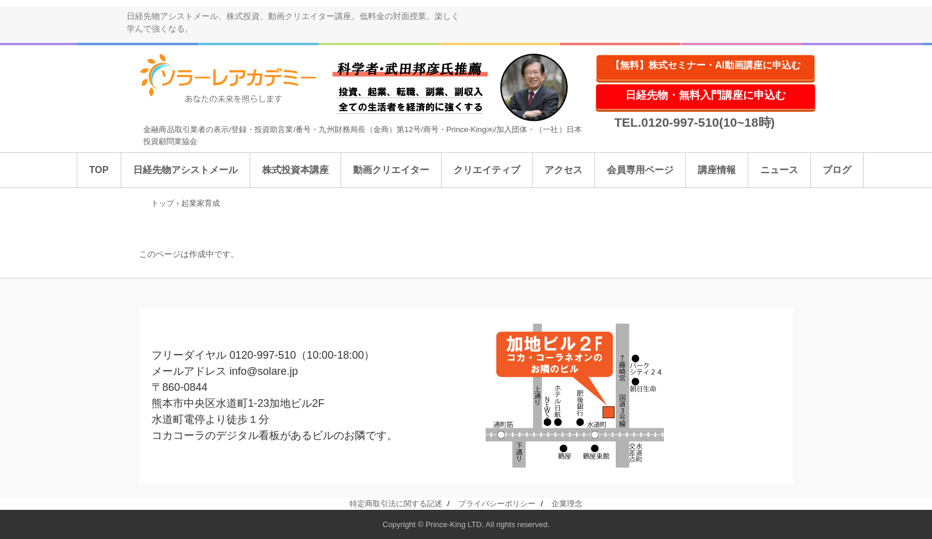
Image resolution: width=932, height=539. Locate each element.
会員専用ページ (640, 170)
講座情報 (717, 170)
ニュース (779, 170)
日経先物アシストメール (185, 170)
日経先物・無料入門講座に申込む (705, 95)
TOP (99, 170)
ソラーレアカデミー (236, 79)
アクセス (563, 170)
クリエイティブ (487, 170)
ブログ (837, 170)
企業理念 (567, 503)
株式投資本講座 (295, 170)
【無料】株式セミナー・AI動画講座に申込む (705, 65)
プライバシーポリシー (497, 503)
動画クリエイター (391, 170)
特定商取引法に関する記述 (396, 503)
